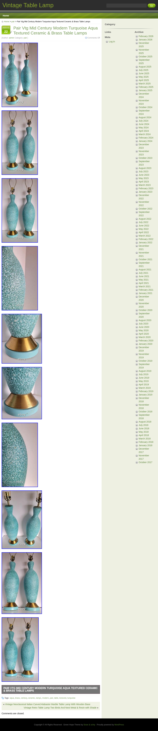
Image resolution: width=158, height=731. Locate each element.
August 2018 (145, 421)
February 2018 (146, 442)
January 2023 (145, 191)
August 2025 (145, 66)
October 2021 (145, 259)
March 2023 (145, 185)
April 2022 (144, 232)
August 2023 (145, 168)
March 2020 (145, 337)
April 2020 (144, 333)
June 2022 (144, 225)
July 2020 (143, 323)
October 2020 (145, 310)
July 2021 (143, 273)
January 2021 (145, 293)
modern (45, 698)
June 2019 (144, 377)
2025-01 (6, 30)
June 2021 (144, 276)
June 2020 (144, 327)
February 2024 (146, 137)
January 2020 (145, 344)
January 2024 (145, 141)
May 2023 (143, 178)
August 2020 (145, 320)
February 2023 (146, 188)
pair (13, 21)
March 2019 (145, 388)
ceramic (31, 698)
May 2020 (143, 330)
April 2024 (144, 131)
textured (62, 698)
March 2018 (145, 438)
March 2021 (145, 286)
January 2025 (145, 90)
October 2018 (145, 411)
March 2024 (145, 134)
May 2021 (143, 279)
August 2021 (145, 269)
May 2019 (143, 381)
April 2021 (144, 283)
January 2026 (145, 39)
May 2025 (143, 77)
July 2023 (143, 171)
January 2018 (145, 445)
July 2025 (143, 70)
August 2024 (145, 117)
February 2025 (146, 87)
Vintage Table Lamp (28, 5)
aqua (12, 698)
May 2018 (143, 432)
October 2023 (145, 158)
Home (6, 15)
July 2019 (143, 374)
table (56, 698)
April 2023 (144, 181)
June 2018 (144, 428)
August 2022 (145, 219)
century (24, 698)
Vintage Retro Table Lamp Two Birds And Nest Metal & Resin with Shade (60, 707)
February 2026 (146, 36)
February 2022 (146, 239)
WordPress (119, 725)
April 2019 (144, 384)
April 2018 (144, 435)
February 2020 (146, 340)
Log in (112, 41)
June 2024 (144, 124)
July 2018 (143, 425)
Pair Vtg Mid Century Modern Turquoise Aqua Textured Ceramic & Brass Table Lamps (50, 689)
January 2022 (145, 242)
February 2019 (146, 391)
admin (11, 38)
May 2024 (143, 127)
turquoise (71, 698)
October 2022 (145, 208)
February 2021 (146, 290)
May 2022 (143, 229)
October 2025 (145, 56)
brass (17, 698)
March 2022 (145, 235)
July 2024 (143, 120)
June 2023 (144, 175)
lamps (38, 698)
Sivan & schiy (89, 725)
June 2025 (144, 73)
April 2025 (144, 80)
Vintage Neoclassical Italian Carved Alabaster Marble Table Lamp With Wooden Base (47, 704)
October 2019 (145, 361)
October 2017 (145, 462)
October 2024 (145, 107)
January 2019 (145, 394)
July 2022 (143, 222)
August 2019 (145, 371)
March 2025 (145, 83)
